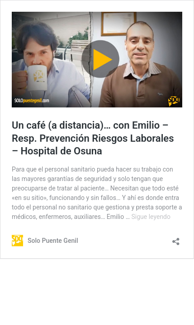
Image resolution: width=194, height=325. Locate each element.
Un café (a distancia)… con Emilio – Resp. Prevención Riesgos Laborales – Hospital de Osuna (93, 138)
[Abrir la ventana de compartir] (176, 239)
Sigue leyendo (151, 216)
